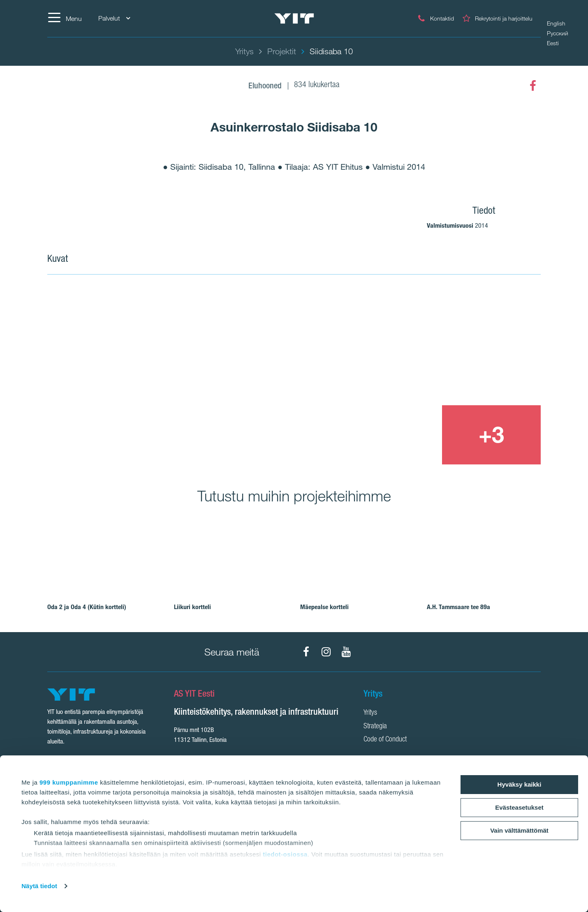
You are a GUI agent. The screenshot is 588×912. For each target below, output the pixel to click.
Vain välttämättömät (519, 830)
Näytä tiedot (39, 885)
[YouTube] (346, 651)
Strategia (375, 726)
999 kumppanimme (68, 782)
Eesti (553, 43)
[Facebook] (533, 85)
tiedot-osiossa (285, 854)
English (556, 23)
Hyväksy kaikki (520, 784)
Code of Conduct (385, 739)
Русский (557, 33)
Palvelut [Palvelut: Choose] (114, 18)
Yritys (370, 713)
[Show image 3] (391, 434)
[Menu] (64, 18)
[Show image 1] (194, 375)
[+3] (491, 434)
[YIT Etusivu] (294, 19)
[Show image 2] (442, 345)
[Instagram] (326, 651)
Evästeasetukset (519, 807)
